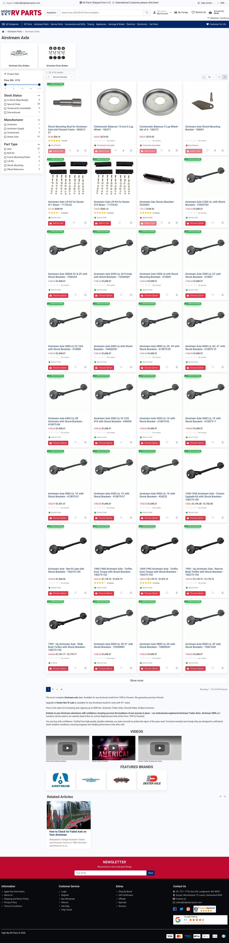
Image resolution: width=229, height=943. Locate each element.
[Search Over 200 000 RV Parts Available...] (101, 13)
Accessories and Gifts (75, 24)
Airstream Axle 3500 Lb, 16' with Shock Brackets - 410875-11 (203, 420)
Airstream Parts (41, 24)
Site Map (65, 906)
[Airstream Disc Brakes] (19, 53)
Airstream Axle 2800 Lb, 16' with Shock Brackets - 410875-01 (66, 495)
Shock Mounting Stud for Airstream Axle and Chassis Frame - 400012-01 (67, 129)
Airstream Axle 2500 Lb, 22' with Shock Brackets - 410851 (203, 275)
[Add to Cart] (56, 151)
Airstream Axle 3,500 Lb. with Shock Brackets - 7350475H (205, 203)
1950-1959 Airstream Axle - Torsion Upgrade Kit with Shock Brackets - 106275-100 (204, 496)
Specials (122, 902)
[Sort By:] (62, 77)
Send (150, 873)
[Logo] (21, 12)
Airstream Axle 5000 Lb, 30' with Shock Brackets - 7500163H (203, 645)
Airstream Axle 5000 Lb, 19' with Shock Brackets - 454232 (157, 495)
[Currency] (221, 3)
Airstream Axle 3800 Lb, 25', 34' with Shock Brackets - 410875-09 (159, 348)
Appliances (101, 24)
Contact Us (181, 899)
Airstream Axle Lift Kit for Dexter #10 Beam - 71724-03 (111, 203)
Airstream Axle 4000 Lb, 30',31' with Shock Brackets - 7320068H (113, 645)
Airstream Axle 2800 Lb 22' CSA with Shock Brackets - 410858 (65, 348)
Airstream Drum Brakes (57, 66)
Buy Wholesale (68, 899)
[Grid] (225, 77)
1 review (64, 141)
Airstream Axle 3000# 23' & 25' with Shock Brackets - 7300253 (67, 275)
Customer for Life (216, 24)
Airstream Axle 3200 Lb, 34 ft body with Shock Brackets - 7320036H (113, 275)
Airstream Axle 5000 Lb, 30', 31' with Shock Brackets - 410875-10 (205, 348)
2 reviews (64, 213)
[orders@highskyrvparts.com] (21, 3)
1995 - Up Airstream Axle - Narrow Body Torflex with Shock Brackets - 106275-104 (204, 571)
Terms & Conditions (13, 906)
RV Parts (28, 24)
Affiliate (122, 899)
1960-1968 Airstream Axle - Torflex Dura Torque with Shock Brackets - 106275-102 (113, 571)
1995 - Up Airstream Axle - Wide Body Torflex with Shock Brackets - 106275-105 (67, 646)
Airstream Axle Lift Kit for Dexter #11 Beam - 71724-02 (66, 203)
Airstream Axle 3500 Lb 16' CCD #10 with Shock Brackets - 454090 (112, 420)
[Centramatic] (121, 780)
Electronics (142, 24)
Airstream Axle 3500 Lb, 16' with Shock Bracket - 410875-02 (157, 420)
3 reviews (156, 213)
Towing (90, 24)
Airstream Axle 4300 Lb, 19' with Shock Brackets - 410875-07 (111, 495)
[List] (219, 77)
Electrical (130, 24)
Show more (136, 680)
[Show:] (211, 77)
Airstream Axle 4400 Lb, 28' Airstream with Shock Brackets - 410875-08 (65, 421)
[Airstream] (60, 780)
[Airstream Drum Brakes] (57, 53)
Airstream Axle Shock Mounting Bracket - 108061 (202, 128)
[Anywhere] (52, 13)
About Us (8, 895)
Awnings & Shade (116, 24)
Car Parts (153, 24)
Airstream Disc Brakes (19, 66)
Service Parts (57, 24)
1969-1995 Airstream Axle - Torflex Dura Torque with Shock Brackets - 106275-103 (159, 571)
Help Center (66, 910)
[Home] (3, 31)
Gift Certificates (126, 895)
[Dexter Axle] (152, 780)
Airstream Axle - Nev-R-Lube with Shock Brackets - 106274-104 (66, 570)
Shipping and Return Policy (16, 899)
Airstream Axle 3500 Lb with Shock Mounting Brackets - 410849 (159, 275)
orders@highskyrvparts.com (189, 902)
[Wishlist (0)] (199, 12)
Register (65, 895)
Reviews (122, 906)
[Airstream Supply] (91, 780)
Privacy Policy (10, 902)
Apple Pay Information (14, 891)
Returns (64, 902)
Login (63, 891)
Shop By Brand (125, 891)
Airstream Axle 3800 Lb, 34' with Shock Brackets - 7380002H (157, 645)
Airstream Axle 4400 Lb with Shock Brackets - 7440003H (113, 348)
